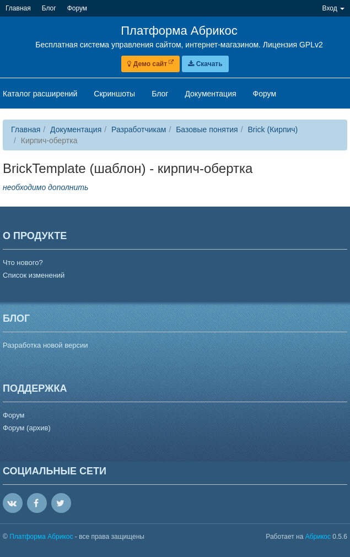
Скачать (205, 64)
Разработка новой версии (45, 345)
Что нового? (23, 262)
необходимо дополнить (45, 187)
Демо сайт (150, 64)
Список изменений (33, 275)
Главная (25, 129)
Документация (75, 129)
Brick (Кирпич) (273, 129)
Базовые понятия (207, 129)
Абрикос (318, 536)
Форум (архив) (27, 428)
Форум (14, 415)
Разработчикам (138, 129)
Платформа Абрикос (42, 536)
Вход (333, 8)
